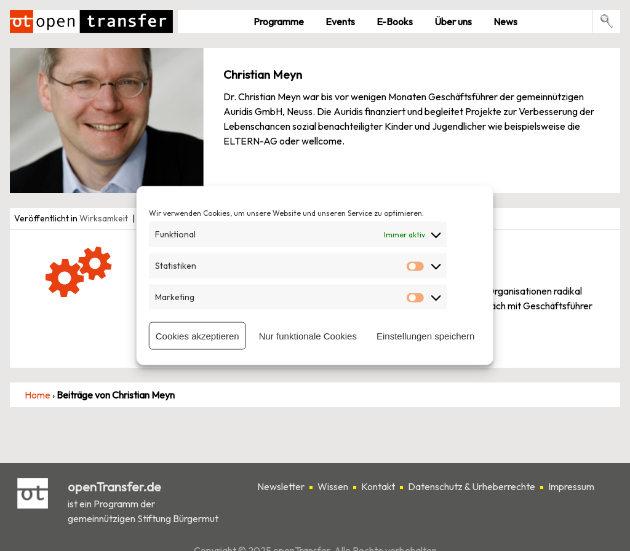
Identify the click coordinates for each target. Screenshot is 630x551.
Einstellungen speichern (425, 335)
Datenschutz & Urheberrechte (471, 486)
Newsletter (281, 486)
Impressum (571, 486)
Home (37, 395)
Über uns (453, 21)
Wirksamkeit (103, 218)
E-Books (395, 21)
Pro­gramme (278, 21)
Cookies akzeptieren (197, 335)
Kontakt (378, 486)
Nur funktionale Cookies (308, 335)
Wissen (332, 486)
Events (340, 21)
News (505, 21)
